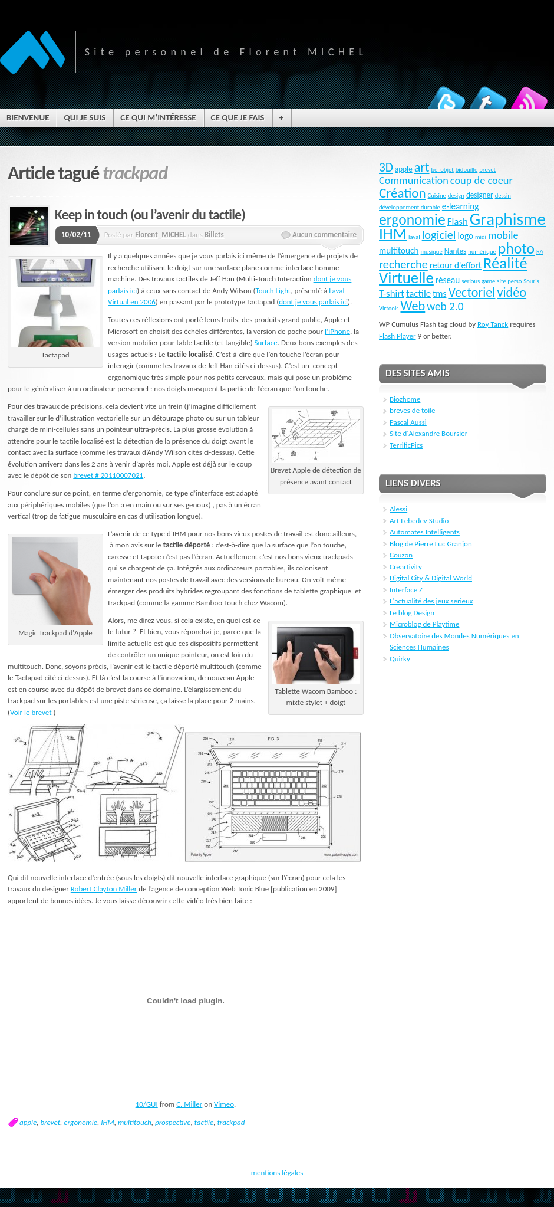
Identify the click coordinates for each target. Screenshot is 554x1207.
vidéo (511, 292)
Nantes (455, 251)
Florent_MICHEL (160, 234)
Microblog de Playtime (424, 623)
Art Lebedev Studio (419, 520)
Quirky (400, 658)
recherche (403, 264)
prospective (172, 1122)
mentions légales (277, 1172)
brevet (50, 1122)
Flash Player (397, 336)
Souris (531, 281)
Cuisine (437, 195)
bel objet (442, 169)
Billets (214, 234)
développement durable (409, 207)
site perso (509, 281)
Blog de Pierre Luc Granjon (431, 543)
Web (412, 306)
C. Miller (189, 1104)
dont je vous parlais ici (313, 301)
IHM (107, 1122)
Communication (414, 180)
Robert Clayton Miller (104, 888)
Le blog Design (412, 612)
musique (431, 251)
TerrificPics (406, 445)
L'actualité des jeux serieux (431, 600)
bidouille (467, 169)
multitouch (134, 1122)
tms (439, 293)
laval (414, 237)
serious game (478, 281)
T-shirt (391, 293)
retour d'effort (456, 265)
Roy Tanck (492, 324)
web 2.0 (445, 306)
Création (402, 193)
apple (28, 1122)
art (422, 167)
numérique (482, 251)
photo (516, 249)
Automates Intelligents (425, 531)
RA (539, 251)
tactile (204, 1122)
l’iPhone (337, 331)
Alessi (398, 508)
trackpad (231, 1122)
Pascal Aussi (408, 422)
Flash (457, 221)
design (456, 195)
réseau (448, 280)
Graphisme (508, 218)
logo (466, 236)
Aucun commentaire (324, 234)
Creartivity (406, 566)
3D (386, 167)
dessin (503, 195)
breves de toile (413, 410)
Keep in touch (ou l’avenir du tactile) (150, 214)
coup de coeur (481, 180)
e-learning (460, 206)
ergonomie (80, 1122)
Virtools (389, 308)
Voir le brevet (32, 712)
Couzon (401, 554)
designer (479, 195)
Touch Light (273, 290)
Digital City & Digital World (431, 577)
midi (480, 237)
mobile (503, 235)
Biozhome (405, 399)
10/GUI (147, 1104)
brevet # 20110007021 (108, 475)
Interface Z (406, 589)
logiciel (439, 235)
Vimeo (224, 1104)
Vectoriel (471, 292)
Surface (266, 342)
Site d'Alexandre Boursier (428, 433)
